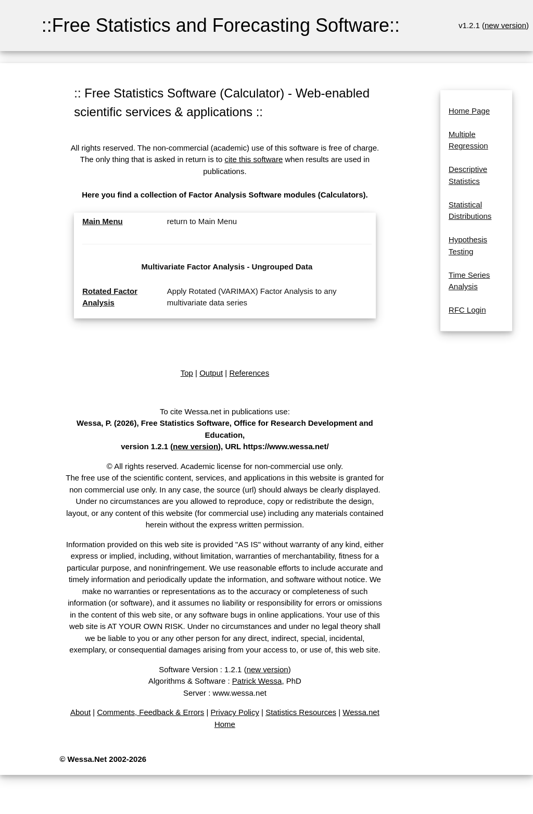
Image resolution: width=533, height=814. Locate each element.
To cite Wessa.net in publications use (224, 411)
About (80, 712)
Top (187, 372)
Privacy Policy (235, 712)
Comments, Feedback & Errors (150, 712)
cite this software (254, 159)
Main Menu (102, 221)
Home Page (469, 110)
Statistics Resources (300, 712)
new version (505, 25)
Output (211, 372)
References (249, 372)
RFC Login (467, 309)
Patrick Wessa (257, 680)
